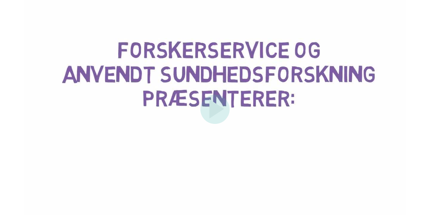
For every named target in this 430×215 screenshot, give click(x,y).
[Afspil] (215, 122)
